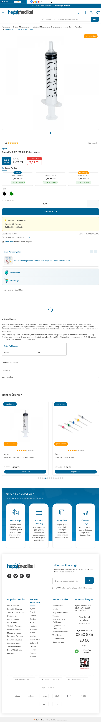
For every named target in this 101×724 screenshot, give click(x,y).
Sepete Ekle (51, 211)
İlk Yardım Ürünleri (15, 636)
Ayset (4, 148)
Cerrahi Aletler (13, 619)
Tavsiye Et (50, 370)
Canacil (33, 615)
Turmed (33, 656)
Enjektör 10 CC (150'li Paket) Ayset (19, 457)
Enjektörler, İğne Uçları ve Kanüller (67, 27)
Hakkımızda (57, 605)
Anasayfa (7, 27)
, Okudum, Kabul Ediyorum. (72, 588)
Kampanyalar (58, 642)
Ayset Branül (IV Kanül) (64, 457)
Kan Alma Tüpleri (14, 640)
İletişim (55, 609)
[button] (50, 133)
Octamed (34, 643)
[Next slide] (95, 251)
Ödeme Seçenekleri (50, 362)
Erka (32, 622)
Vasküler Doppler (14, 626)
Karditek (33, 629)
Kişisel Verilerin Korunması (58, 626)
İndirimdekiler (58, 638)
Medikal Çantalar (14, 643)
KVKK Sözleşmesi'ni (63, 588)
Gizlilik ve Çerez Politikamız (59, 620)
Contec (33, 619)
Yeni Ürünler (57, 635)
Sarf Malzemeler (22, 27)
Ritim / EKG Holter (14, 650)
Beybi (32, 612)
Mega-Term (35, 639)
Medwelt (33, 636)
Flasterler (11, 653)
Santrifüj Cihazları (14, 609)
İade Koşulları (50, 377)
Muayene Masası (14, 633)
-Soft (37, 720)
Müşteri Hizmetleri (60, 612)
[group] (50, 81)
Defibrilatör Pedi (14, 629)
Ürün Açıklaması (50, 319)
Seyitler (33, 653)
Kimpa (32, 633)
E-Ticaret (42, 720)
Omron (33, 646)
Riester (33, 650)
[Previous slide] (91, 251)
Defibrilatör (12, 616)
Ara (95, 19)
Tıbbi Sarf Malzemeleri (41, 27)
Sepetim (55, 616)
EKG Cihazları (13, 605)
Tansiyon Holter (14, 646)
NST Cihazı (12, 623)
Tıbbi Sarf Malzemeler (16, 612)
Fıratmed (33, 626)
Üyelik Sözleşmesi (60, 631)
